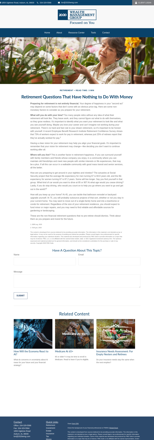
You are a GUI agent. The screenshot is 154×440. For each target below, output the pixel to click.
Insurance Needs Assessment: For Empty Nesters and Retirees (114, 353)
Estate (48, 431)
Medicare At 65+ (64, 351)
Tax (47, 436)
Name (16, 255)
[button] (47, 33)
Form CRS (75, 423)
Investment (50, 428)
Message (18, 272)
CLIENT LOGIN (143, 3)
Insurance (50, 434)
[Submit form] (20, 295)
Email (81, 255)
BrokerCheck (113, 428)
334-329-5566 (44, 3)
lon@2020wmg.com (68, 2)
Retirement (50, 425)
